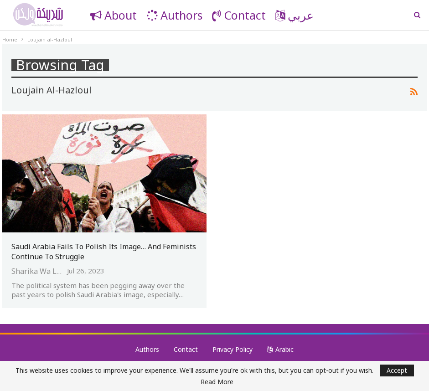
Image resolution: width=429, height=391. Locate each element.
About (113, 15)
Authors (174, 15)
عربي (294, 15)
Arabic (280, 349)
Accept (397, 370)
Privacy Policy (232, 349)
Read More (217, 382)
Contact (239, 15)
